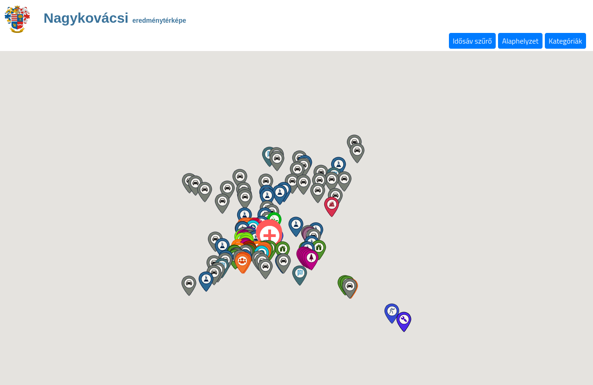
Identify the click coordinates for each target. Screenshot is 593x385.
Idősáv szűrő (472, 40)
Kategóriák (565, 40)
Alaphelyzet (520, 40)
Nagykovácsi (115, 19)
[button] (282, 251)
